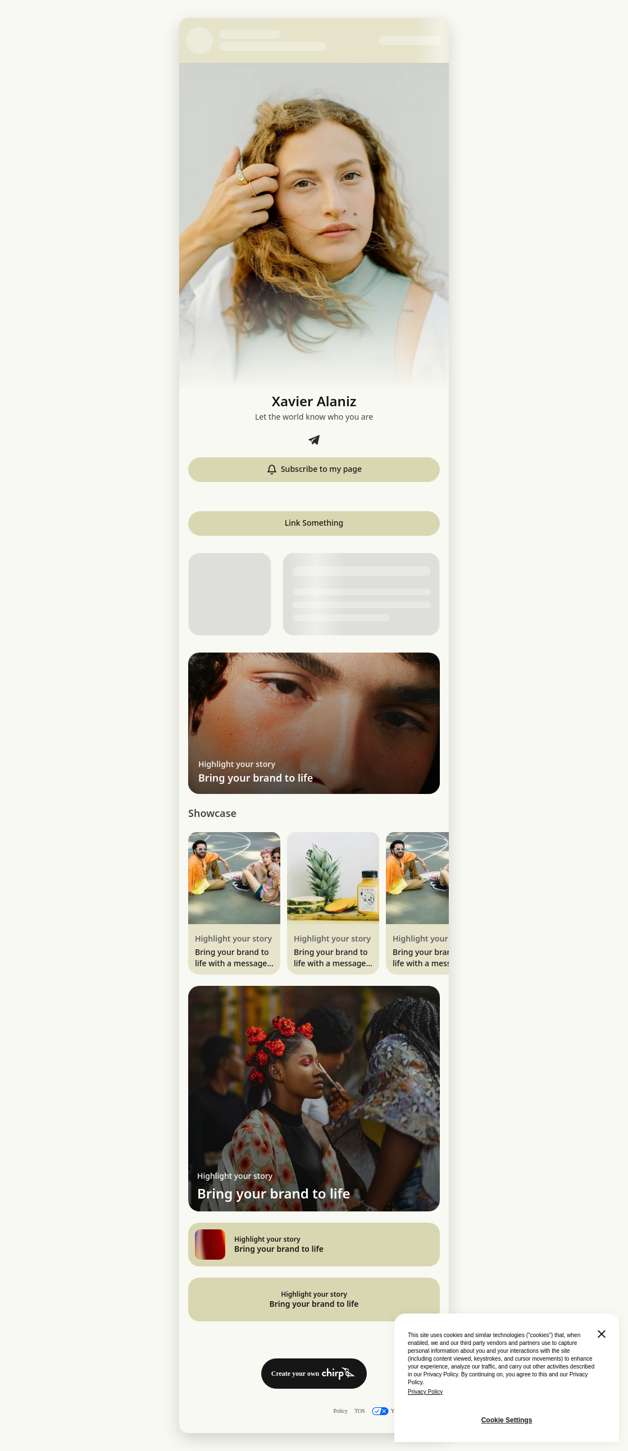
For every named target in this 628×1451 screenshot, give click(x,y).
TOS (359, 1411)
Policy (340, 1411)
